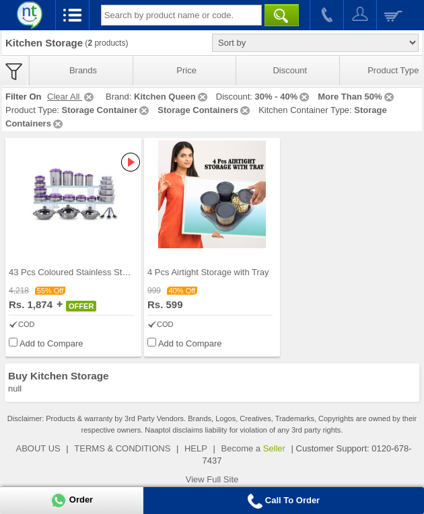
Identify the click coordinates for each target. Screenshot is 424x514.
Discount (290, 70)
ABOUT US (37, 448)
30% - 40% (283, 96)
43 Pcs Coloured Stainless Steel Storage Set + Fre (107, 272)
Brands (83, 70)
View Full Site (212, 479)
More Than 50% (356, 96)
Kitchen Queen (171, 96)
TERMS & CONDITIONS (122, 448)
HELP (195, 448)
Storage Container (106, 110)
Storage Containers (204, 110)
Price (186, 70)
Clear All (71, 96)
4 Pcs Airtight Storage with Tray (208, 272)
